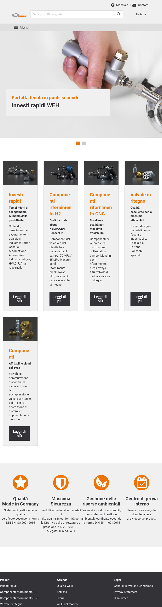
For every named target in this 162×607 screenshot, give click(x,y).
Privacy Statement (125, 596)
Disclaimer (121, 602)
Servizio (62, 596)
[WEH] (28, 18)
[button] (142, 16)
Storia (61, 602)
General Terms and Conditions (133, 590)
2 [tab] (84, 148)
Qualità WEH (65, 590)
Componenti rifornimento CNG (19, 602)
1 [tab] (78, 148)
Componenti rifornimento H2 (18, 596)
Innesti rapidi (8, 590)
